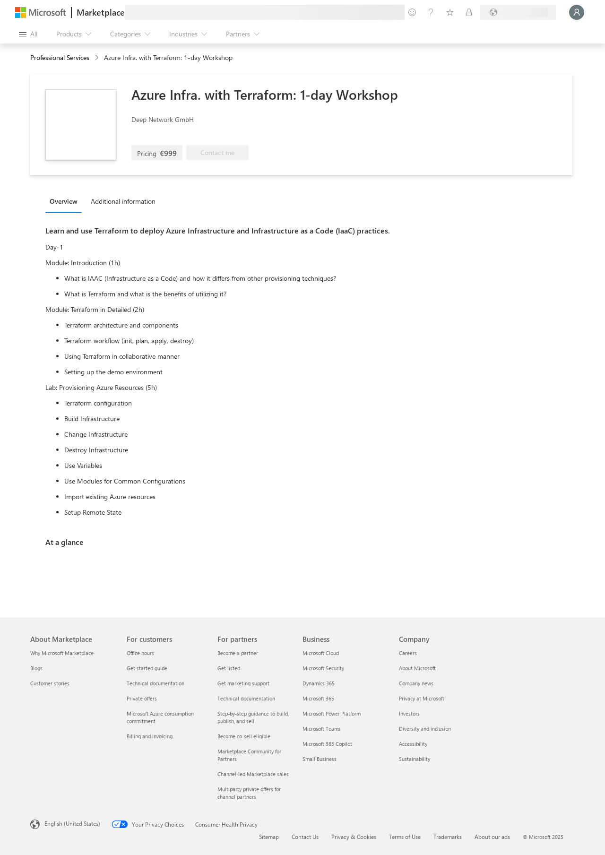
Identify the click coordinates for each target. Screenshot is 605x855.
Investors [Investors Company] (409, 713)
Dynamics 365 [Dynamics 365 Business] (318, 683)
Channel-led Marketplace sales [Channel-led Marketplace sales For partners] (253, 773)
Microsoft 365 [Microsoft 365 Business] (318, 698)
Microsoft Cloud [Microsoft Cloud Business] (320, 652)
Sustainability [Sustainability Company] (414, 758)
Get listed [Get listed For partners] (228, 668)
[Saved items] (450, 12)
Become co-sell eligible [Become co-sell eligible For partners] (243, 736)
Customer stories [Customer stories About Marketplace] (49, 683)
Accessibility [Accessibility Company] (413, 743)
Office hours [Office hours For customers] (140, 652)
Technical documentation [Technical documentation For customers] (155, 683)
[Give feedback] (412, 12)
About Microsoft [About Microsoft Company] (417, 668)
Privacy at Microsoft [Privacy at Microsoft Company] (421, 698)
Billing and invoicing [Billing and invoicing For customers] (150, 736)
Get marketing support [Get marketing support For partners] (243, 683)
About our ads (492, 836)
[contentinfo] (97, 57)
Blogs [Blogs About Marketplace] (36, 668)
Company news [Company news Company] (416, 683)
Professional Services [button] (59, 57)
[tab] (65, 200)
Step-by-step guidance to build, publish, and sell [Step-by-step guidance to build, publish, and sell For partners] (253, 717)
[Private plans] (468, 12)
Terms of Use (405, 836)
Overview (64, 201)
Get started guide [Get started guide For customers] (147, 668)
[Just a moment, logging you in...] (576, 12)
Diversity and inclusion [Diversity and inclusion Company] (425, 728)
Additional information (123, 201)
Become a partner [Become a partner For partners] (237, 652)
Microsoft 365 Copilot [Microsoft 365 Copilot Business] (327, 743)
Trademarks (447, 836)
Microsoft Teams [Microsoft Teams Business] (321, 728)
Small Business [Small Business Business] (319, 758)
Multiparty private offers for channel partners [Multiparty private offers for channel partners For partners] (249, 793)
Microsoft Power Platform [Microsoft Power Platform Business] (331, 713)
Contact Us (305, 836)
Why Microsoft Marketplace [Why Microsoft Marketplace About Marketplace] (62, 652)
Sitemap (269, 836)
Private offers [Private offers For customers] (142, 698)
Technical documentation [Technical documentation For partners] (246, 698)
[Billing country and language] (518, 12)
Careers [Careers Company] (408, 652)
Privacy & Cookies (353, 836)
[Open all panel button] (28, 34)
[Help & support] (431, 12)
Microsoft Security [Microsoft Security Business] (323, 668)
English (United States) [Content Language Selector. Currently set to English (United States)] (72, 823)
